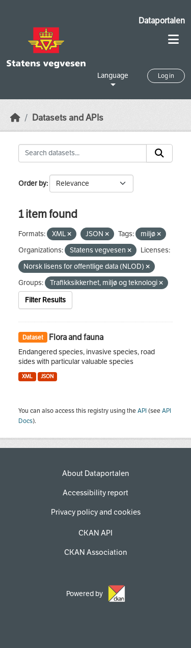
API (142, 410)
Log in (166, 75)
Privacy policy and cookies (96, 512)
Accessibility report (95, 492)
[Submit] (159, 153)
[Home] (15, 117)
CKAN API (95, 533)
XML (27, 376)
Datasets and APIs (67, 117)
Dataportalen (162, 20)
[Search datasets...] (82, 153)
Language (112, 75)
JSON (47, 376)
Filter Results (45, 300)
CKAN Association (95, 552)
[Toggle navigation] (173, 39)
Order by (32, 183)
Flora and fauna (76, 337)
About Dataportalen (95, 473)
